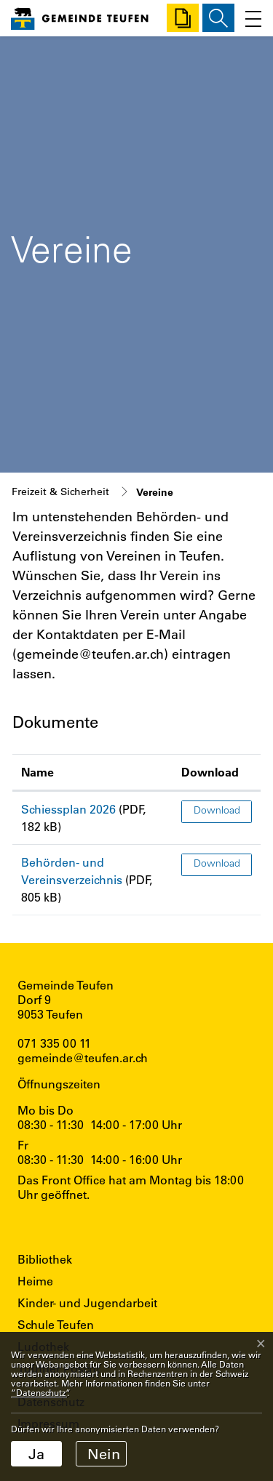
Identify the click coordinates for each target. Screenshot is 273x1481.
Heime (35, 1280)
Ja (36, 1454)
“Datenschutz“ (39, 1392)
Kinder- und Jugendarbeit (87, 1302)
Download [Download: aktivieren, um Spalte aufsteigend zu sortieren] (210, 771)
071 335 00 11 (54, 1043)
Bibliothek (44, 1259)
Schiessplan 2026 (68, 808)
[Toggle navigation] (250, 18)
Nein (103, 1454)
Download (217, 811)
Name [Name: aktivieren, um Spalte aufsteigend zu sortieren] (37, 771)
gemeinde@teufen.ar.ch (82, 1057)
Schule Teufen (55, 1324)
